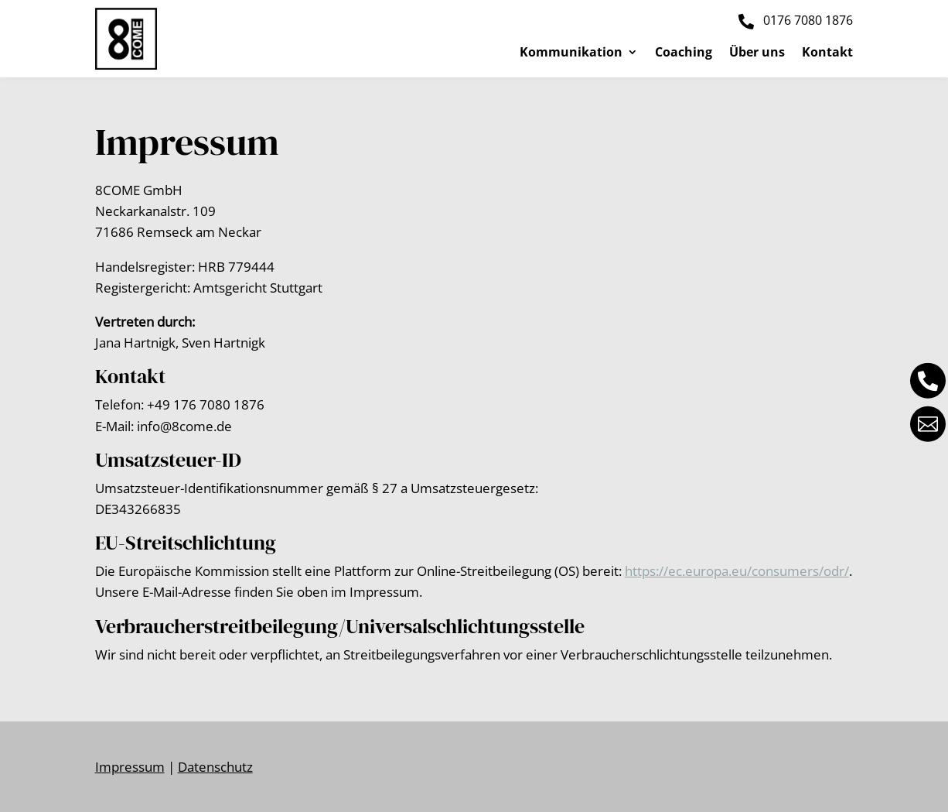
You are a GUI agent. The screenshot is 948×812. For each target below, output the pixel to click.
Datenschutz (215, 767)
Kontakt (827, 53)
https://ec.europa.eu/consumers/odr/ (737, 571)
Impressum (130, 767)
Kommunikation (571, 53)
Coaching (683, 53)
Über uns (757, 53)
